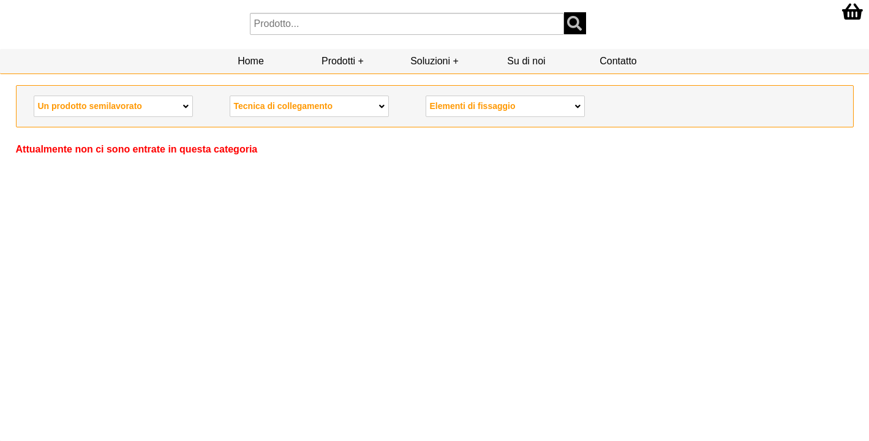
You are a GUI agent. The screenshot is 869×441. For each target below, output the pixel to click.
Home (251, 61)
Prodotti (338, 61)
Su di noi (526, 61)
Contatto (618, 61)
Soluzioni (430, 61)
